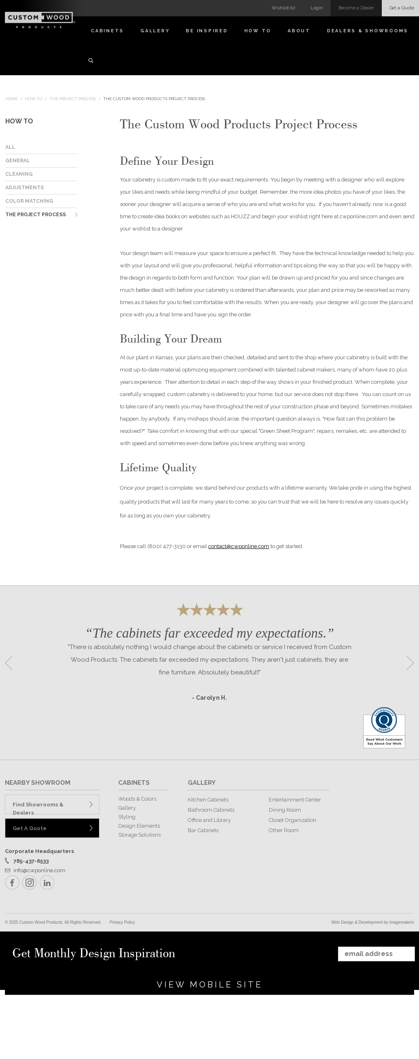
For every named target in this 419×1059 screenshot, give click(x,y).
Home (11, 98)
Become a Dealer (356, 8)
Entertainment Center (295, 800)
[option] (209, 660)
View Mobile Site (210, 985)
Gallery (154, 31)
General (17, 160)
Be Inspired (207, 31)
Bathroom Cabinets (211, 810)
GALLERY (202, 782)
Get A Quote (30, 828)
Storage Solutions (139, 835)
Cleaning (19, 174)
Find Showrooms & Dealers (38, 808)
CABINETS (134, 782)
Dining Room (285, 810)
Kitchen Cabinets (208, 800)
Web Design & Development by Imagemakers (372, 922)
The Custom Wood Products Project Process (154, 98)
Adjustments (24, 187)
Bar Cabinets (203, 830)
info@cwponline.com (39, 870)
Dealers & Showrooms (367, 31)
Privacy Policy (122, 922)
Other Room (284, 830)
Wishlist (283, 8)
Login (317, 8)
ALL (10, 147)
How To (258, 31)
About (299, 31)
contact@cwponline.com (238, 546)
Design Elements (139, 826)
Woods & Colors (137, 799)
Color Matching (29, 201)
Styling (126, 817)
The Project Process (73, 98)
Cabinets (107, 31)
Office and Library (209, 820)
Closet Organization (292, 820)
